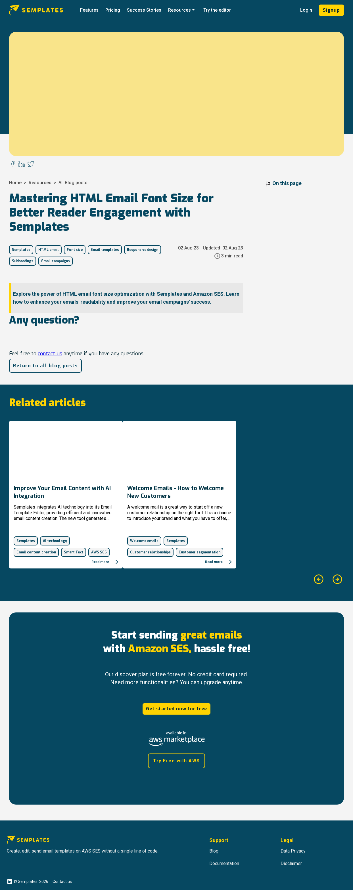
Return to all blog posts (45, 366)
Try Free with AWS (176, 760)
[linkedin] (21, 165)
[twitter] (30, 165)
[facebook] (12, 165)
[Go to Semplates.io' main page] (43, 10)
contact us (50, 353)
